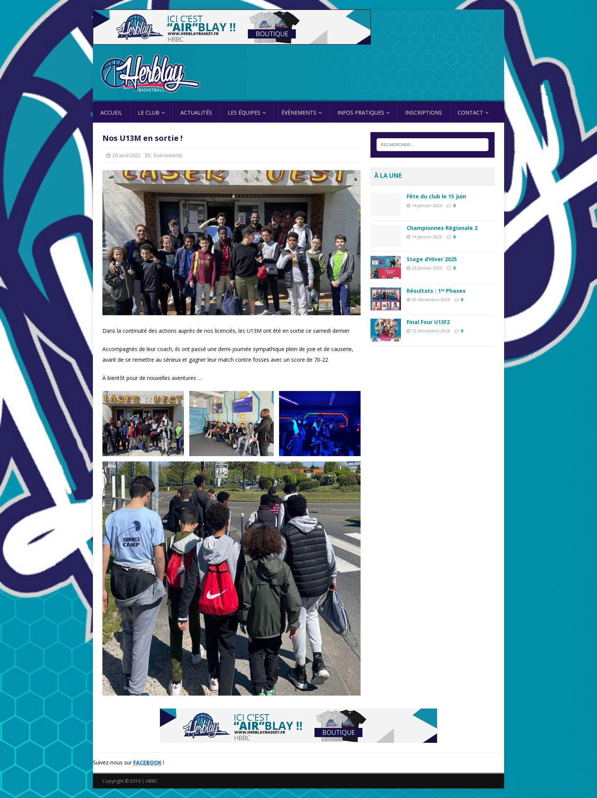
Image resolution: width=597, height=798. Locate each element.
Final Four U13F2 (428, 322)
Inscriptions (423, 112)
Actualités (196, 112)
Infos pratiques (360, 112)
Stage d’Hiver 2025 (432, 259)
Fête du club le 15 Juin (436, 196)
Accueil (111, 112)
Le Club (149, 112)
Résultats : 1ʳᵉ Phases (436, 290)
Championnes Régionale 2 (442, 227)
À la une (388, 175)
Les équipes (244, 112)
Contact (470, 112)
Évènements (298, 112)
